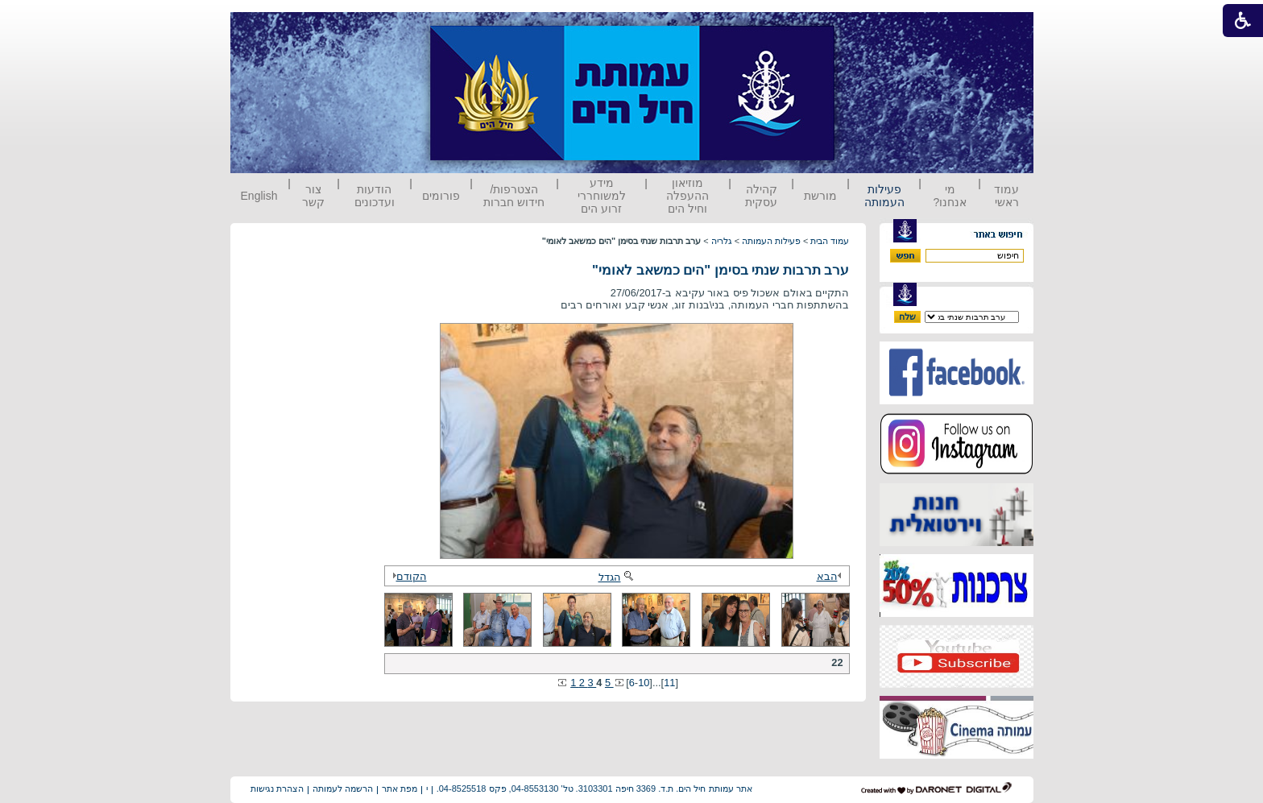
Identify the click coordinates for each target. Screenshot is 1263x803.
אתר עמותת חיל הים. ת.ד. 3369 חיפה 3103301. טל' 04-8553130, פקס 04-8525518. (594, 788)
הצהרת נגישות (277, 788)
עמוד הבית (829, 241)
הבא (831, 576)
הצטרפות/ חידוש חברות (514, 196)
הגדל (617, 577)
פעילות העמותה (884, 196)
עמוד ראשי (1006, 196)
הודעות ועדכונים (374, 196)
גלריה (721, 241)
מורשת (820, 195)
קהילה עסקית (761, 196)
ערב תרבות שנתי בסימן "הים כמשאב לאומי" (720, 270)
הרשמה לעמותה (343, 788)
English (259, 195)
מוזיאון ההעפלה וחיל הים (687, 195)
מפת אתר (399, 788)
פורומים (441, 195)
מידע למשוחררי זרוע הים (602, 195)
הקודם (407, 576)
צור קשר (313, 196)
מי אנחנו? (950, 196)
